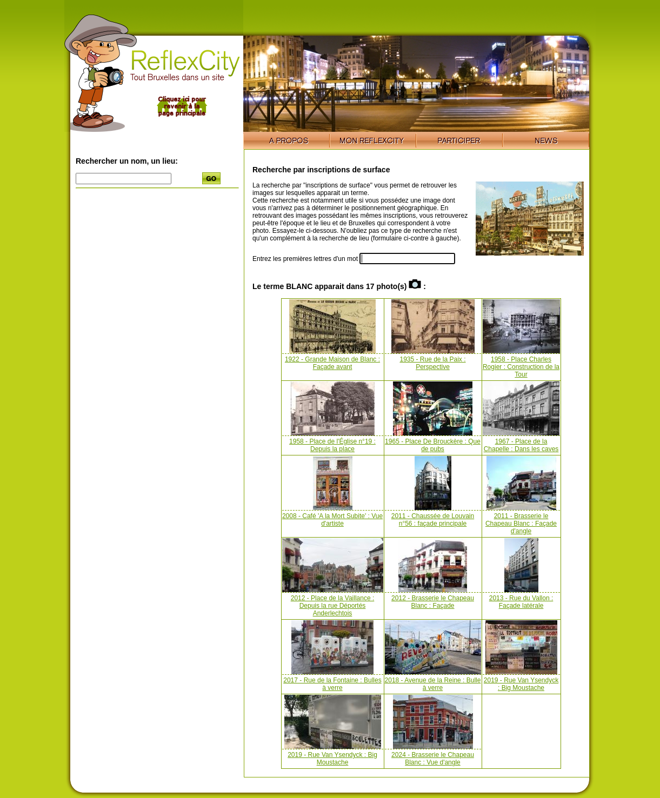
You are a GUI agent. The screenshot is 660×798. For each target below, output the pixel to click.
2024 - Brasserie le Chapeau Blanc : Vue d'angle (432, 758)
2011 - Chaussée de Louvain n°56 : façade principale (432, 519)
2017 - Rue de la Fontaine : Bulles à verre (332, 684)
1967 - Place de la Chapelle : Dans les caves (521, 445)
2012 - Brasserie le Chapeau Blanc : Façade (432, 601)
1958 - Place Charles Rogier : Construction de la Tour (521, 367)
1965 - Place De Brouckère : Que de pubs (433, 445)
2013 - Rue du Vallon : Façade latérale (521, 601)
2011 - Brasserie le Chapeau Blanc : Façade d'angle (521, 523)
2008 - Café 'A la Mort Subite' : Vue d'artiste (332, 519)
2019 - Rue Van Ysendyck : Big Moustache (521, 684)
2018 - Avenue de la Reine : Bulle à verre (433, 684)
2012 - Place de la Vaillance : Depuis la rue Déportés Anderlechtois (333, 605)
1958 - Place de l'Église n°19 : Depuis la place (332, 445)
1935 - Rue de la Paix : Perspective (432, 363)
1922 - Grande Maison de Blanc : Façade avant (332, 363)
